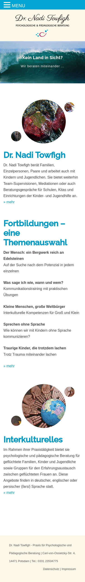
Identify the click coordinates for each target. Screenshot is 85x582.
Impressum (69, 569)
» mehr (9, 202)
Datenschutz (51, 569)
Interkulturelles (33, 439)
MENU (18, 5)
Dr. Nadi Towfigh (34, 155)
